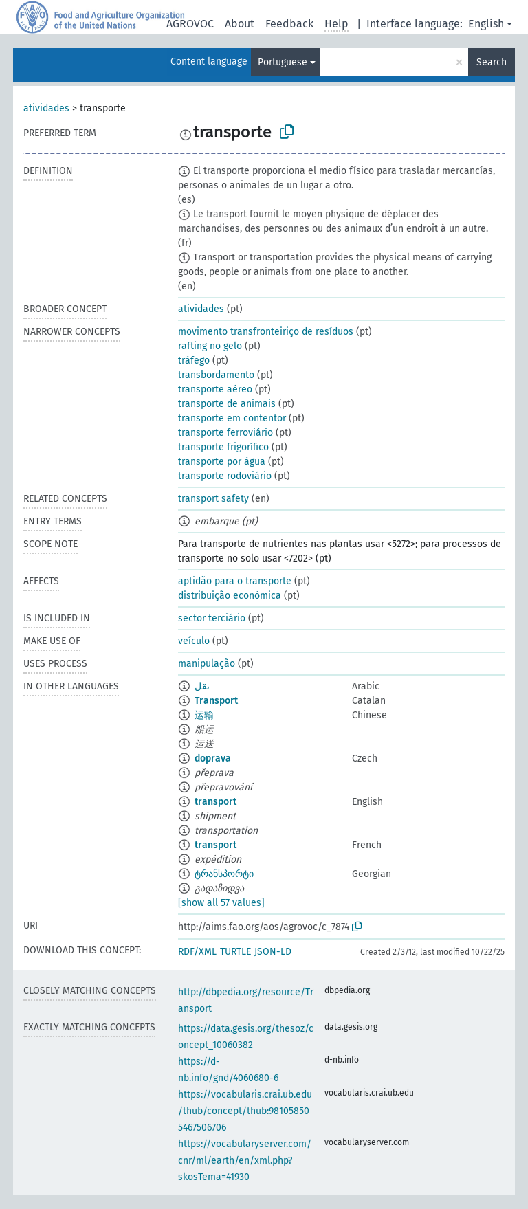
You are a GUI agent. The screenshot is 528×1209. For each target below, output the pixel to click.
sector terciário (211, 618)
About (239, 23)
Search (491, 62)
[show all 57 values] (221, 903)
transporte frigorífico (223, 447)
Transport (216, 701)
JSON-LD (273, 951)
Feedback (289, 23)
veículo (194, 641)
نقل (202, 686)
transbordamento (216, 375)
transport (215, 802)
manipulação (206, 663)
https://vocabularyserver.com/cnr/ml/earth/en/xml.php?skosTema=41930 (244, 1160)
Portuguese (282, 62)
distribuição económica (229, 595)
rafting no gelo (210, 346)
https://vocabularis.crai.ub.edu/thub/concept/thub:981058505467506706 (245, 1111)
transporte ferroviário (225, 433)
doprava (213, 758)
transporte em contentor (232, 418)
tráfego (194, 360)
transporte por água (221, 461)
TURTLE (235, 951)
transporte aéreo (215, 389)
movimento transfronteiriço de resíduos (265, 331)
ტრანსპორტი (224, 874)
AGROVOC (190, 23)
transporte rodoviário (225, 476)
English (486, 23)
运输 (204, 715)
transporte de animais (227, 404)
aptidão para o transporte (235, 581)
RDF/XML (197, 951)
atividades (46, 108)
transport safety (213, 498)
